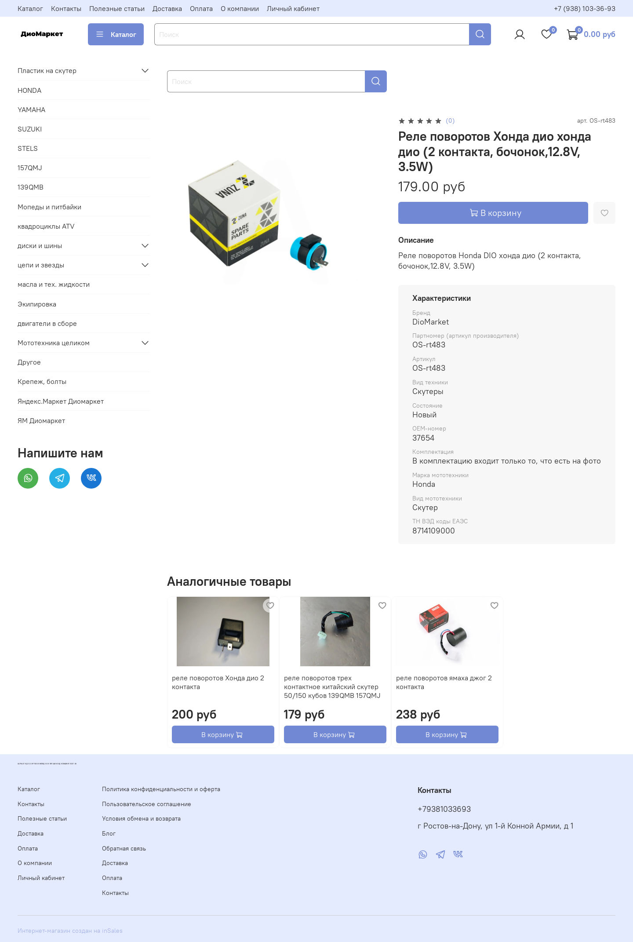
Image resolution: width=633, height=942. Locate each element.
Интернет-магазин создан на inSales (70, 931)
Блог (109, 833)
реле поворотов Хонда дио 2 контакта (218, 682)
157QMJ (30, 167)
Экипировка (37, 303)
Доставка (167, 8)
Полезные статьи (117, 8)
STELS (28, 148)
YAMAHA (31, 109)
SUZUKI (30, 128)
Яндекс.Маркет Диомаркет (61, 401)
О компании (240, 8)
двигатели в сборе (47, 323)
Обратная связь (124, 848)
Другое (29, 362)
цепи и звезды (41, 264)
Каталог (30, 8)
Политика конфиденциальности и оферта (161, 789)
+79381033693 (444, 809)
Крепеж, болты (42, 381)
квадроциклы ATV (46, 226)
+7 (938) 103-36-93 (584, 8)
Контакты (66, 8)
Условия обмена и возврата (141, 818)
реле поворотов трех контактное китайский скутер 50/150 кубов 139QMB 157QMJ (332, 686)
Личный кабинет (293, 8)
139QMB (31, 187)
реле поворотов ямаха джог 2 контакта (444, 682)
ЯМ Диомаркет (41, 420)
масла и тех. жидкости (54, 284)
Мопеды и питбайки (49, 206)
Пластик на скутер (47, 70)
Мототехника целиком (54, 342)
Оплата (201, 8)
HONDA (29, 90)
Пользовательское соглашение (146, 804)
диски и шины (40, 245)
